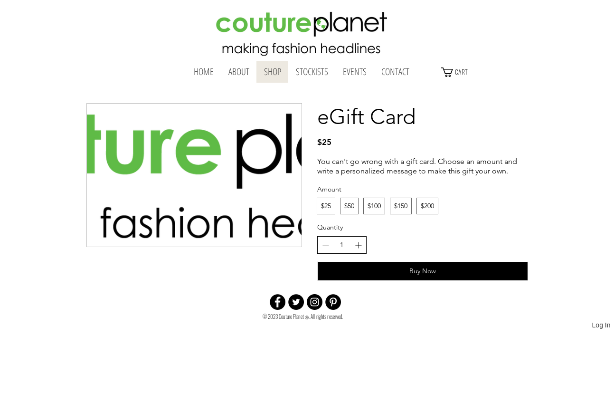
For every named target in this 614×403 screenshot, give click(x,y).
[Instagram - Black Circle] (314, 302)
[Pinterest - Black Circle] (333, 302)
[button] (476, 72)
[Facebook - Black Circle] (277, 302)
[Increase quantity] (358, 245)
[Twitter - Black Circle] (296, 302)
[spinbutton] (342, 245)
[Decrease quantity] (326, 245)
